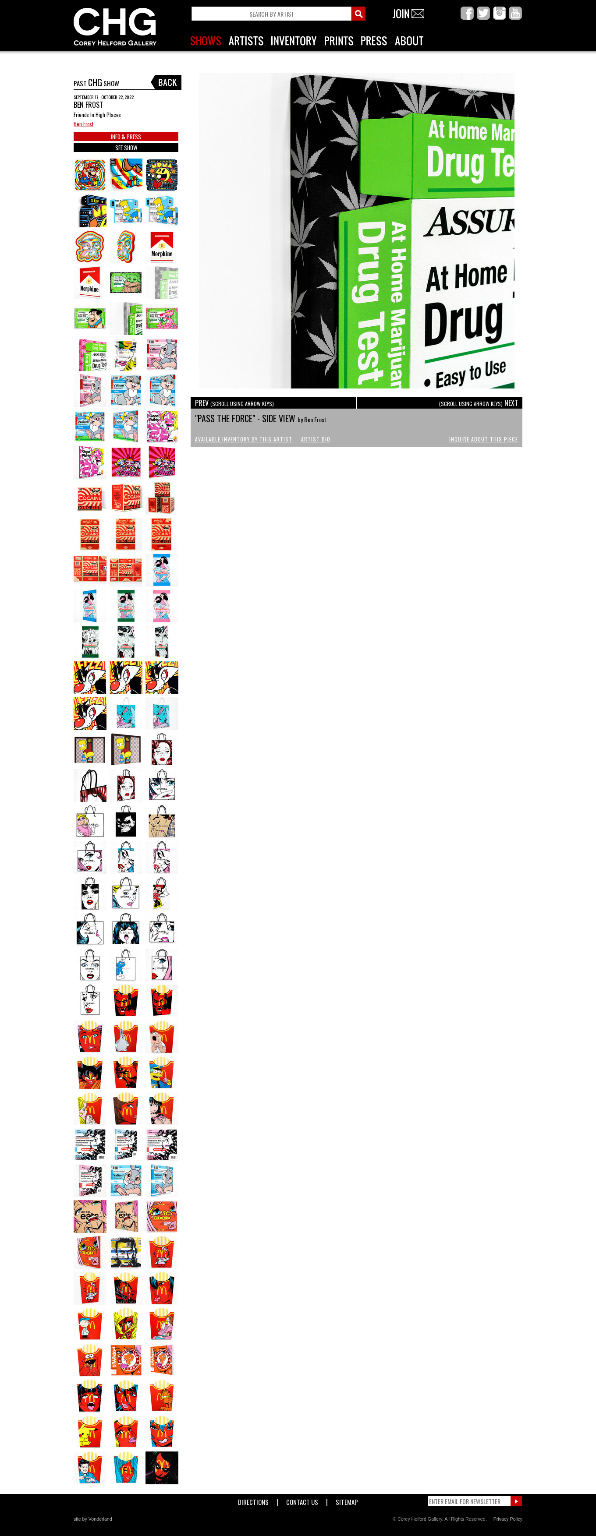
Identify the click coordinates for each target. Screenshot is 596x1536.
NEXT (478, 403)
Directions (253, 1500)
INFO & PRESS (126, 136)
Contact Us (302, 1500)
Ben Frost (83, 123)
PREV (234, 403)
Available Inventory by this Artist (243, 439)
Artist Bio (315, 439)
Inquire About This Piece (483, 439)
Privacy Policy (507, 1519)
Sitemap (347, 1500)
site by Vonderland (93, 1519)
